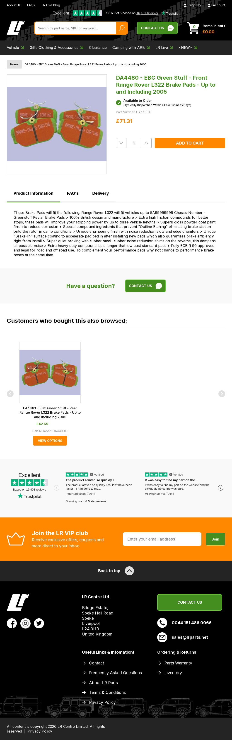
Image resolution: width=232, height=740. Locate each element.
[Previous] (10, 393)
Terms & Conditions (107, 692)
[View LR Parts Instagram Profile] (25, 623)
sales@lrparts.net (182, 637)
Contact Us (189, 602)
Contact (96, 663)
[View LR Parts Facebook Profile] (12, 623)
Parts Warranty (178, 663)
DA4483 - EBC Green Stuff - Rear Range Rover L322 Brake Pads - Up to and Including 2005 (50, 412)
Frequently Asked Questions (115, 672)
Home (14, 64)
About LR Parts (103, 682)
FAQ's (73, 193)
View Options (50, 441)
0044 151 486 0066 (184, 623)
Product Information (33, 193)
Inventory (173, 672)
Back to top (116, 570)
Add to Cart (190, 143)
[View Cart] (206, 28)
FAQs (31, 5)
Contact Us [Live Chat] (157, 28)
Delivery (100, 193)
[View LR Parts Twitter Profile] (39, 623)
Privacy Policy (102, 702)
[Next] (221, 393)
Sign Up (192, 5)
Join (215, 539)
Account (216, 5)
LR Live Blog (51, 5)
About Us (13, 5)
